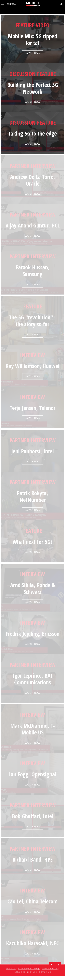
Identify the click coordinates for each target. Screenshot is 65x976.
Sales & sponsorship (29, 966)
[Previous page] (52, 965)
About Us (11, 966)
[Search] (61, 4)
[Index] (2, 4)
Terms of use (30, 970)
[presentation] (32, 84)
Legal (17, 970)
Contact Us (45, 970)
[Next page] (58, 965)
